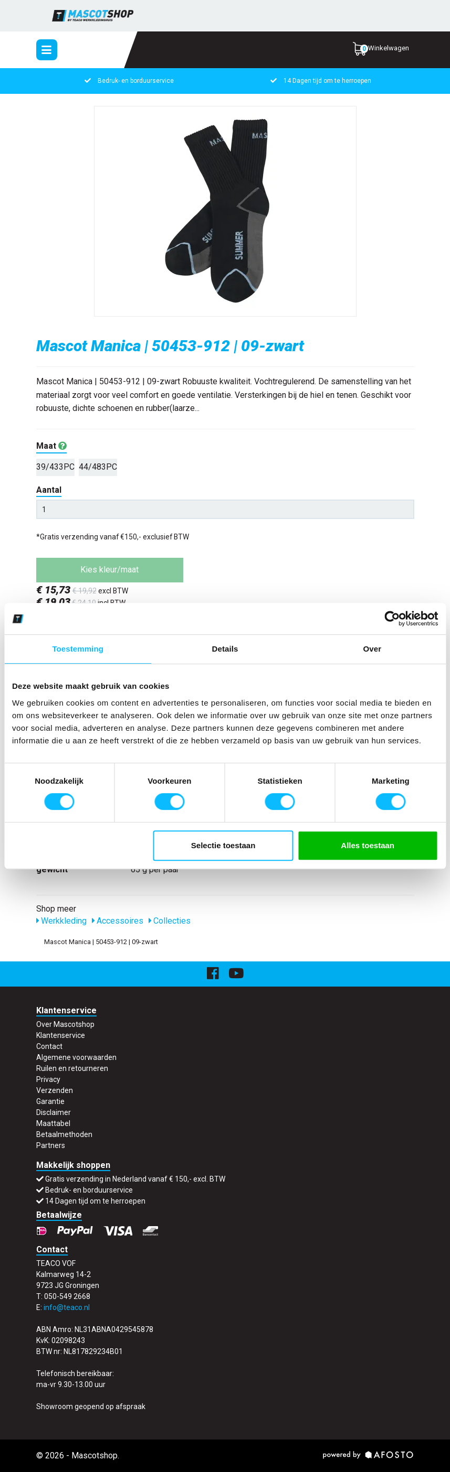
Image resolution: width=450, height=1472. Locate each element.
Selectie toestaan (223, 845)
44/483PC (98, 467)
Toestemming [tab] (77, 648)
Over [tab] (372, 648)
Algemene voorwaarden (76, 1057)
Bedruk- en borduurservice (136, 80)
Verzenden (54, 1090)
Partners (50, 1145)
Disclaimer (53, 1112)
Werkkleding (61, 921)
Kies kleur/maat (109, 570)
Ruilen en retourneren (72, 1068)
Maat (51, 446)
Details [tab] (225, 648)
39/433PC (55, 467)
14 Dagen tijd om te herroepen (327, 80)
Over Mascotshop (65, 1024)
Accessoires (117, 921)
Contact (49, 1046)
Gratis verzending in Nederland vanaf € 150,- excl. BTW (135, 1179)
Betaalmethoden (64, 1134)
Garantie (50, 1101)
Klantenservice (60, 1035)
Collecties (170, 921)
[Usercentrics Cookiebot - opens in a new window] (392, 618)
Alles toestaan (367, 845)
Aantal (48, 490)
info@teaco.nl (67, 1307)
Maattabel (53, 1123)
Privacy (48, 1079)
